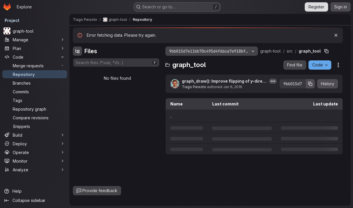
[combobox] (116, 62)
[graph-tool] (34, 31)
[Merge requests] (34, 66)
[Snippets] (34, 126)
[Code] (34, 57)
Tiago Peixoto (194, 87)
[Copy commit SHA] (310, 83)
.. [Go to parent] (171, 116)
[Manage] (34, 40)
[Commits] (34, 92)
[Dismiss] (335, 35)
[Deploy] (34, 144)
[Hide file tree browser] (77, 51)
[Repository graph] (34, 109)
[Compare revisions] (34, 118)
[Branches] (34, 83)
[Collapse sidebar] (34, 200)
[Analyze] (34, 170)
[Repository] (34, 74)
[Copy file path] (326, 51)
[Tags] (34, 100)
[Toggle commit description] (273, 81)
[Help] (34, 191)
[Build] (34, 135)
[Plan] (34, 48)
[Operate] (34, 152)
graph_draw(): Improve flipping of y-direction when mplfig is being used (224, 81)
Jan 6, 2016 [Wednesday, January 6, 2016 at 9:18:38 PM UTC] (232, 87)
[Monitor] (34, 161)
